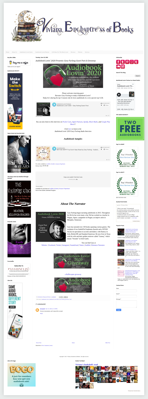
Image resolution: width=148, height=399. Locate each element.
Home (7, 52)
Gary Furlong (62, 299)
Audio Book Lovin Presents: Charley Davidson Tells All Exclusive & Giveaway (131, 231)
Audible (48, 164)
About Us (14, 52)
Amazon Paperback (60, 164)
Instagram (65, 245)
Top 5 (70, 299)
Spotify (85, 122)
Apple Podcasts (77, 122)
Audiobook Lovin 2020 (54, 299)
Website (44, 245)
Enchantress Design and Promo (44, 296)
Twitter (58, 245)
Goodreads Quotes (136, 221)
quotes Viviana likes (122, 205)
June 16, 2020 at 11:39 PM (51, 308)
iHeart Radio (93, 122)
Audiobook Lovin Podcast (42, 52)
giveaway (67, 299)
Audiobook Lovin (45, 299)
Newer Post (38, 342)
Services (87, 52)
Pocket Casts (67, 122)
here (69, 129)
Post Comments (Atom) (47, 345)
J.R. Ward (134, 218)
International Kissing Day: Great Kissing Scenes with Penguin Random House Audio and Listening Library (132, 272)
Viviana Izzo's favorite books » (134, 390)
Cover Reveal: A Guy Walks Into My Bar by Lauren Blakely (132, 260)
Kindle (53, 164)
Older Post (107, 342)
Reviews (73, 52)
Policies (80, 52)
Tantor (81, 245)
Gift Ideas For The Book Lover (60, 52)
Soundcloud (74, 245)
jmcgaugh (42, 308)
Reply (41, 313)
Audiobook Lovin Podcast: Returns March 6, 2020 (131, 241)
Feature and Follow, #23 (130, 249)
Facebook (52, 245)
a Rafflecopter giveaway (73, 274)
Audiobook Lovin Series (26, 52)
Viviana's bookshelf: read (86, 364)
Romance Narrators (98, 245)
